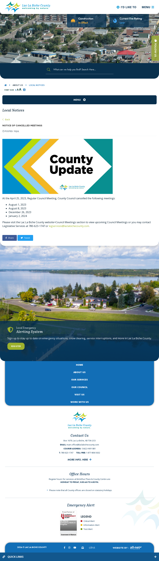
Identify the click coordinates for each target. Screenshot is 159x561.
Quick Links (15, 556)
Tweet (25, 237)
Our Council (79, 387)
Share (10, 237)
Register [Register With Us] (16, 346)
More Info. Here (78, 459)
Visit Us (79, 394)
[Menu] (147, 7)
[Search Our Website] (79, 69)
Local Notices (37, 85)
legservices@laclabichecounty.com (69, 226)
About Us (18, 85)
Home (79, 364)
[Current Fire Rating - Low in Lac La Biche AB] (129, 20)
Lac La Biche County (27, 7)
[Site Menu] (79, 99)
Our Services (79, 379)
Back (6, 119)
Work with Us (79, 401)
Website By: (127, 548)
